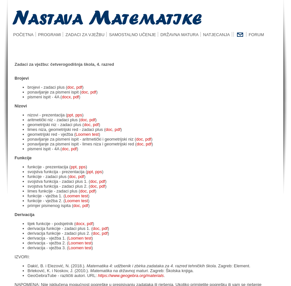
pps (78, 115)
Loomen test (87, 134)
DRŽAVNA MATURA (179, 34)
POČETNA (22, 34)
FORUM (256, 34)
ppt (70, 115)
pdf (79, 87)
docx (66, 96)
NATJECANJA (216, 34)
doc (70, 87)
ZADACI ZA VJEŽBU (84, 34)
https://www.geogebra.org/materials (131, 275)
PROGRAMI (49, 34)
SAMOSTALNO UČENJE (132, 34)
